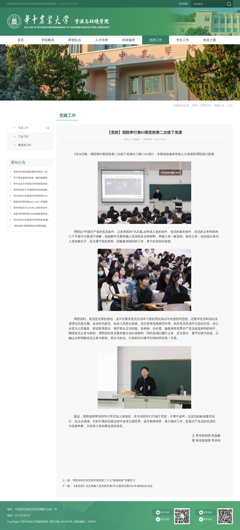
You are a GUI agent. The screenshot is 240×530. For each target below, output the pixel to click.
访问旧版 (183, 3)
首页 (20, 40)
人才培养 (101, 40)
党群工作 (155, 40)
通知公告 (18, 162)
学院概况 (47, 40)
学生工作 (182, 40)
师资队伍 (74, 40)
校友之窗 (209, 40)
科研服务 (128, 40)
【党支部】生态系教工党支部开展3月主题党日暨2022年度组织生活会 (113, 486)
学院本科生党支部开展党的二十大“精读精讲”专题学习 (104, 480)
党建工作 (219, 105)
